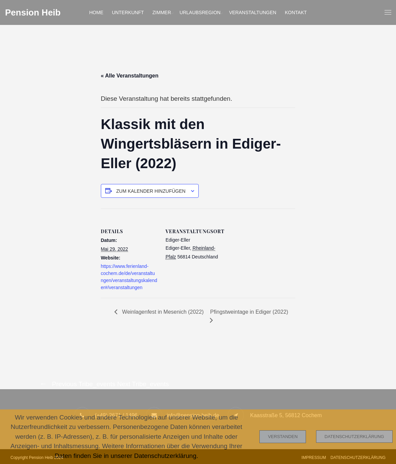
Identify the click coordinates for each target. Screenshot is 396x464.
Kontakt (296, 12)
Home (96, 12)
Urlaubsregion (199, 12)
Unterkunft (128, 12)
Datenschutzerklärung (354, 436)
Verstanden (283, 436)
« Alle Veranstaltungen (130, 76)
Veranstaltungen (252, 12)
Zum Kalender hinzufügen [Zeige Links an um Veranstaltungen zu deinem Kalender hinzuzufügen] (151, 191)
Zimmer (161, 12)
